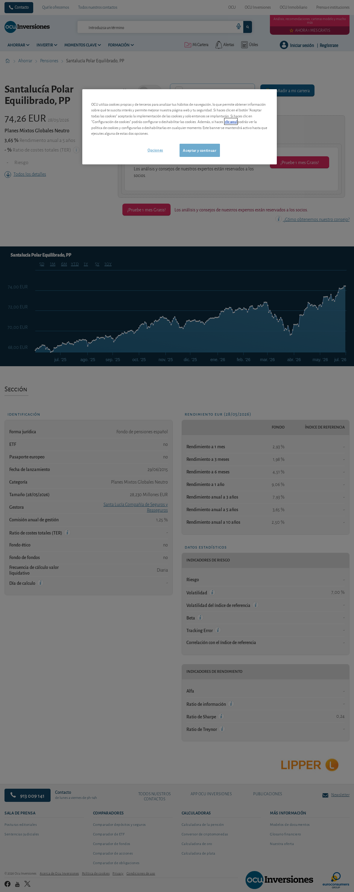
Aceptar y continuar (199, 150)
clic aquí (231, 121)
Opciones (155, 150)
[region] (179, 126)
